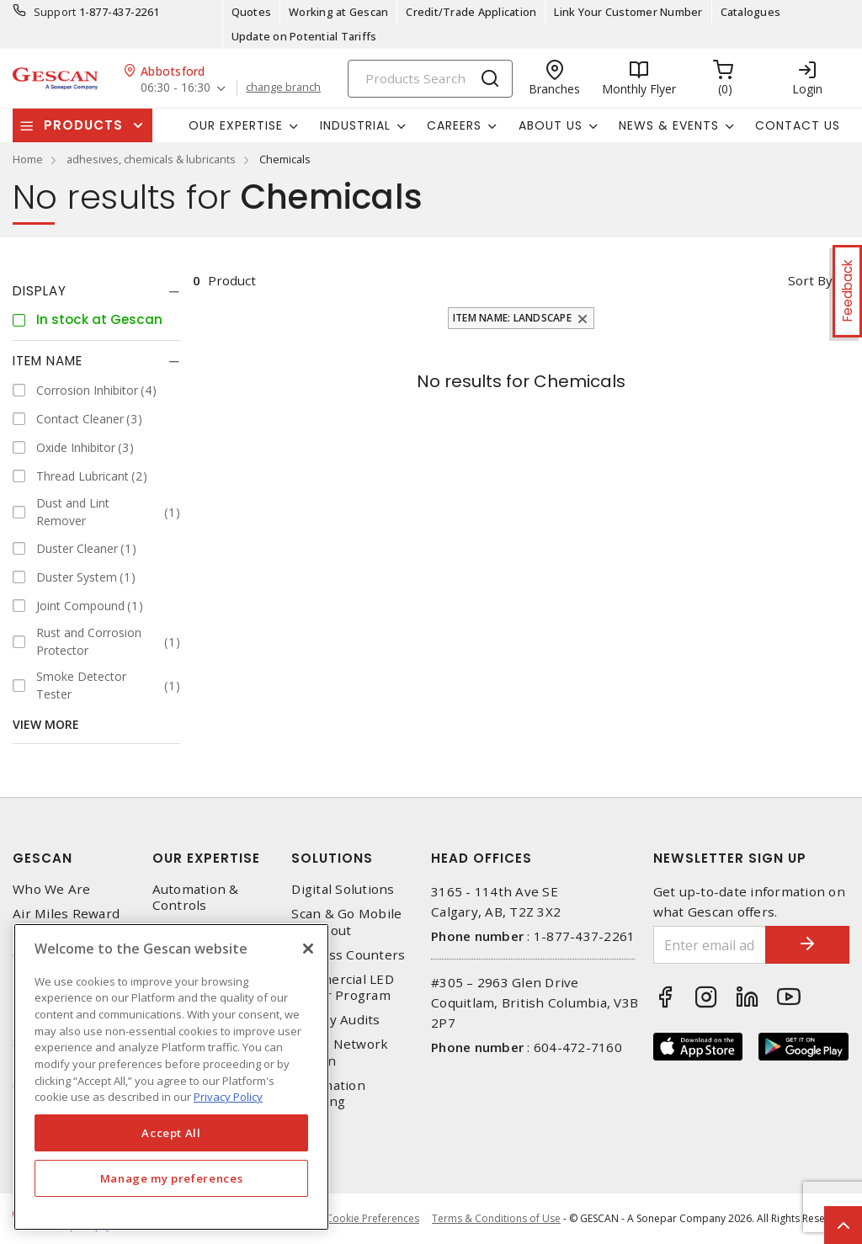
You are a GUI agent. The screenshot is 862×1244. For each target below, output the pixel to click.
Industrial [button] (355, 125)
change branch (283, 87)
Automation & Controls (195, 897)
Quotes (251, 11)
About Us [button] (551, 125)
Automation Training (328, 1093)
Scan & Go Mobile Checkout (346, 922)
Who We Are (52, 889)
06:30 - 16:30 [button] (175, 88)
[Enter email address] (710, 945)
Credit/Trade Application (471, 11)
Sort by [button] (810, 280)
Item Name (47, 360)
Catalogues (751, 11)
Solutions (332, 858)
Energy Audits (335, 1020)
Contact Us (797, 125)
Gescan (42, 858)
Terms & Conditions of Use (496, 1218)
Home (28, 159)
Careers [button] (454, 125)
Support (55, 11)
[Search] (430, 79)
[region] (171, 1077)
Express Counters (348, 955)
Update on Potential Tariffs (304, 36)
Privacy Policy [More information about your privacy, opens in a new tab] (228, 1096)
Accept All (171, 1132)
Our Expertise (206, 858)
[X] (308, 948)
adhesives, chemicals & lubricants (151, 159)
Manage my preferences (171, 1178)
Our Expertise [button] (236, 125)
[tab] (96, 291)
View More (46, 724)
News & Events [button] (669, 125)
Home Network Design (339, 1052)
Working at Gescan (338, 11)
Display (40, 291)
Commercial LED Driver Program (342, 987)
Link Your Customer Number (628, 11)
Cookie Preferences (372, 1219)
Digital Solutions (342, 889)
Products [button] (83, 125)
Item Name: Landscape (512, 318)
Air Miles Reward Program (66, 922)
